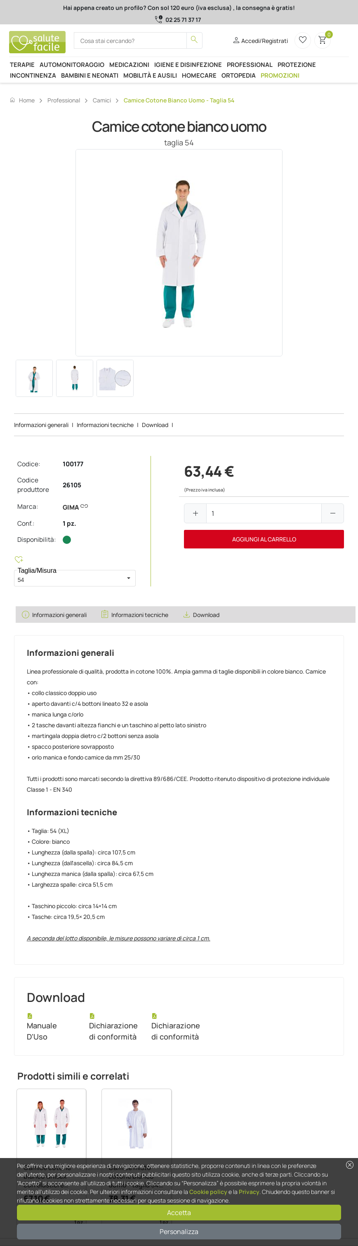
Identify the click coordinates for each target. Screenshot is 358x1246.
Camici (102, 100)
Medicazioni (129, 64)
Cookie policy (208, 1192)
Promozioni (280, 75)
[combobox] (68, 578)
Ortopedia (238, 75)
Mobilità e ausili (150, 75)
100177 (73, 464)
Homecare (199, 75)
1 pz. (69, 523)
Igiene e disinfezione (188, 64)
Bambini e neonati (89, 75)
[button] (129, 578)
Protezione (297, 64)
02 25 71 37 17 (183, 20)
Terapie (22, 64)
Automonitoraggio (72, 64)
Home (22, 100)
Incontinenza (33, 75)
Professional (250, 64)
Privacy (249, 1192)
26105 (72, 485)
